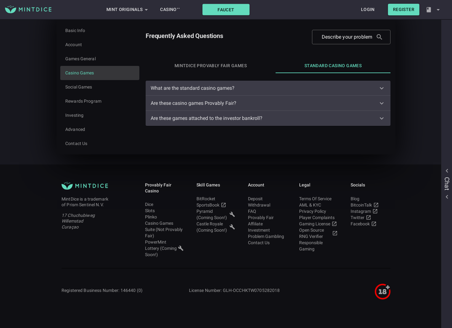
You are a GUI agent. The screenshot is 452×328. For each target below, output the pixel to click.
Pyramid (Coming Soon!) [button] (215, 214)
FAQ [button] (267, 211)
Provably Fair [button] (267, 217)
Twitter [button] (370, 217)
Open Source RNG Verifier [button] (318, 233)
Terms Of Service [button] (318, 199)
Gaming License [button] (318, 224)
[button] (226, 9)
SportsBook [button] (215, 205)
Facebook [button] (370, 224)
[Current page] (99, 73)
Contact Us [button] (267, 242)
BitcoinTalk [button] (370, 205)
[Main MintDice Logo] (28, 9)
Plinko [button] (164, 217)
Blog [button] (370, 199)
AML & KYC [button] (318, 205)
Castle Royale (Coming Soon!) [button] (215, 227)
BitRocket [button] (215, 199)
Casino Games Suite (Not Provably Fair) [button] (164, 229)
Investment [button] (267, 230)
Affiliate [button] (267, 224)
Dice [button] (164, 204)
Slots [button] (164, 210)
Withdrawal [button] (267, 205)
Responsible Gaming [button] (318, 245)
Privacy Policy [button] (318, 211)
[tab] (211, 65)
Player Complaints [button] (318, 217)
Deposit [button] (267, 199)
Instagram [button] (370, 211)
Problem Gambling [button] (267, 236)
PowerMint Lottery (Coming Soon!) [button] (164, 248)
